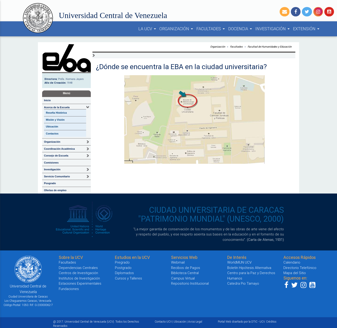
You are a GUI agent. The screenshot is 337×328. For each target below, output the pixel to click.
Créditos (271, 321)
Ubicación (52, 126)
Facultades (236, 46)
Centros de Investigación (78, 273)
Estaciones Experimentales (80, 283)
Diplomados (124, 273)
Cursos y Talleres (128, 278)
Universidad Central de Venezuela (113, 15)
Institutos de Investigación (79, 278)
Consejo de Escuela (56, 155)
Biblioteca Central (185, 273)
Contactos (52, 133)
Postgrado (123, 267)
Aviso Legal (195, 321)
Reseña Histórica (56, 112)
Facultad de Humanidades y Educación (270, 46)
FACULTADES (211, 28)
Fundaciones (69, 289)
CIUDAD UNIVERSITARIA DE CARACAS (216, 210)
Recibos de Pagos (185, 267)
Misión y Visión (55, 119)
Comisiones (51, 162)
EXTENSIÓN (307, 28)
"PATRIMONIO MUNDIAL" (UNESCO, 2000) (211, 219)
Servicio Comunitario (57, 176)
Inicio (47, 100)
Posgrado (50, 183)
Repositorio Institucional (190, 283)
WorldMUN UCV (239, 262)
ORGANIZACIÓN (176, 28)
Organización (52, 141)
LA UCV (148, 28)
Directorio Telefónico (299, 267)
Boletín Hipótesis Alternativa (249, 267)
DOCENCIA (240, 28)
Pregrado (122, 262)
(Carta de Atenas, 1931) (265, 239)
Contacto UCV (163, 321)
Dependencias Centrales (78, 267)
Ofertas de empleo (55, 190)
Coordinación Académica (59, 148)
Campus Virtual (183, 278)
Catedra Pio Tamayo (243, 283)
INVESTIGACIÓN (273, 28)
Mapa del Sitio (294, 273)
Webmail (178, 262)
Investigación (52, 169)
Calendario (291, 262)
